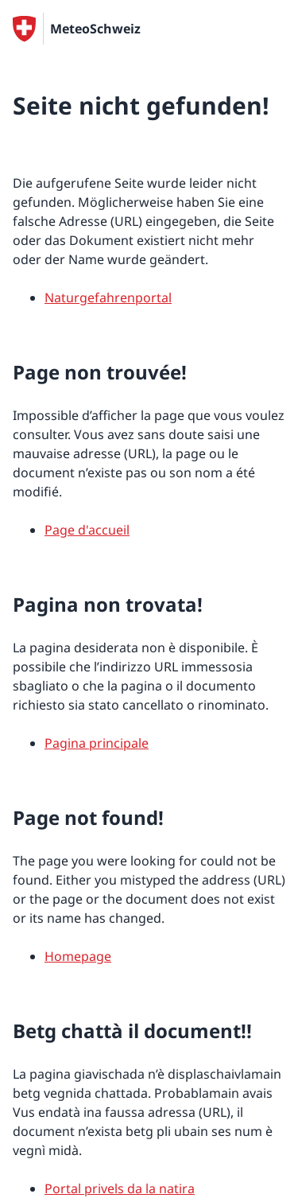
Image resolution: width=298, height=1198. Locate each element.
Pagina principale (97, 743)
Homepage (78, 956)
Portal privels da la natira (120, 1188)
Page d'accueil (87, 530)
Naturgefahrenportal (108, 297)
